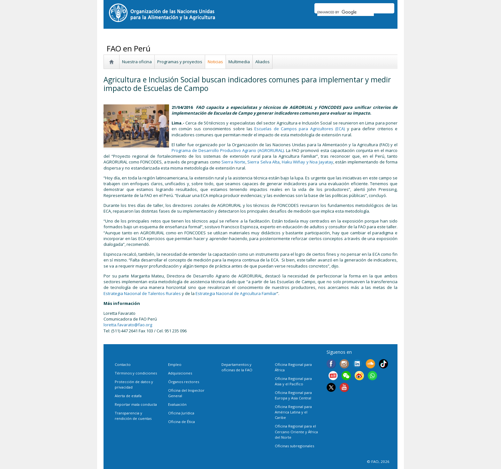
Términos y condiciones (136, 373)
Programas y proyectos (179, 61)
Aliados (262, 61)
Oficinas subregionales (294, 445)
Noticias (215, 61)
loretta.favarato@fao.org (128, 325)
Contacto (123, 364)
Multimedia (239, 61)
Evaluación (177, 404)
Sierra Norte (233, 162)
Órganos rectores (183, 381)
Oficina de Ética (181, 421)
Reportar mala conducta (136, 404)
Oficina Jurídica (181, 413)
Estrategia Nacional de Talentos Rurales (142, 293)
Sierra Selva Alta (263, 162)
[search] (345, 12)
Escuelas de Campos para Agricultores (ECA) (299, 129)
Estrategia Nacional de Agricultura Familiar (236, 293)
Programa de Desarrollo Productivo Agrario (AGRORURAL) (228, 150)
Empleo (174, 364)
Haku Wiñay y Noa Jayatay (307, 162)
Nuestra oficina (137, 61)
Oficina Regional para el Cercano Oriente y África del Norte (296, 431)
